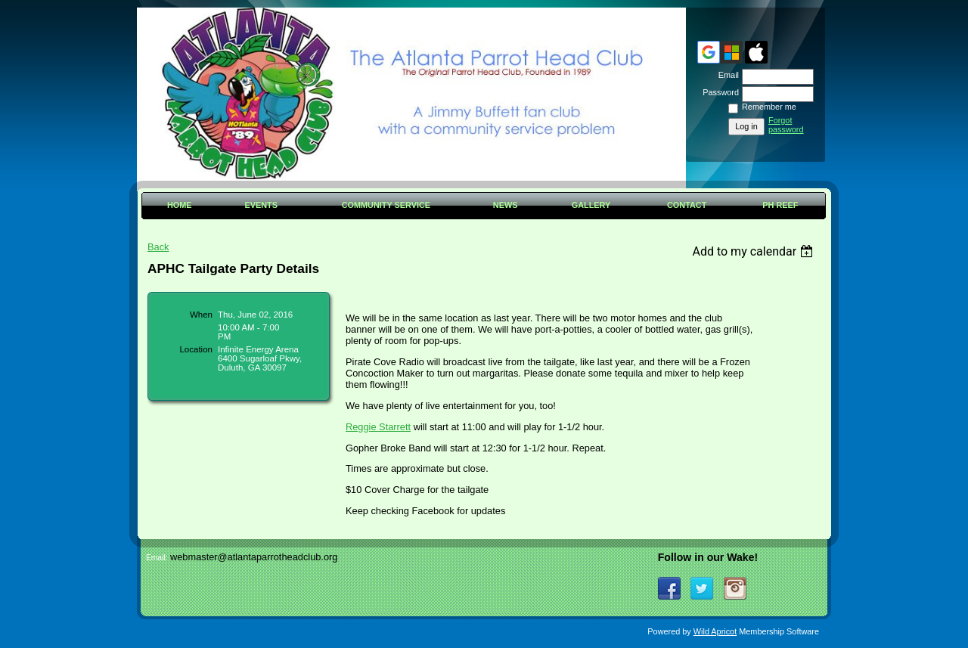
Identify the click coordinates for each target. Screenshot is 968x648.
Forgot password (786, 125)
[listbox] (754, 251)
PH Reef (780, 204)
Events (261, 204)
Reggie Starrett (378, 427)
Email (726, 74)
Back (158, 247)
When (201, 314)
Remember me (769, 106)
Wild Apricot (715, 631)
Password (718, 92)
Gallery (591, 204)
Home (179, 204)
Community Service (386, 204)
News (505, 204)
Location (196, 349)
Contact (686, 204)
